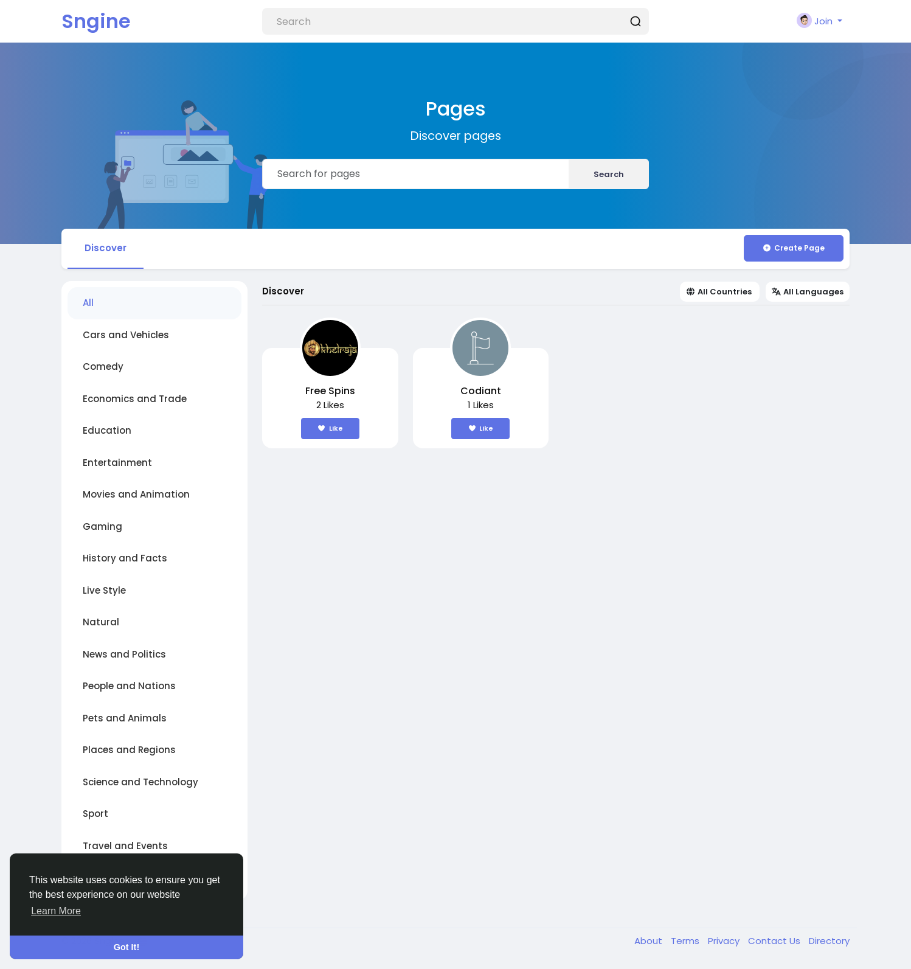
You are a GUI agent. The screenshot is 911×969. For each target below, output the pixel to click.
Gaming (102, 526)
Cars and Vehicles (126, 334)
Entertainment (117, 462)
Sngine (96, 21)
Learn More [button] (56, 911)
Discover (105, 247)
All (88, 302)
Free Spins (330, 391)
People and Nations (129, 685)
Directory (829, 940)
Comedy (103, 366)
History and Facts (125, 558)
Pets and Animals (125, 718)
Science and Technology (140, 782)
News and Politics (124, 654)
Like (330, 428)
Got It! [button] (126, 947)
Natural (101, 622)
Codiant (480, 391)
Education (107, 430)
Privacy (725, 940)
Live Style (104, 590)
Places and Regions (129, 749)
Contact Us (775, 940)
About (649, 940)
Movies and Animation (136, 494)
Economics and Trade (135, 398)
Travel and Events (125, 845)
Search (609, 174)
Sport (95, 813)
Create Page (793, 248)
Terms (686, 940)
